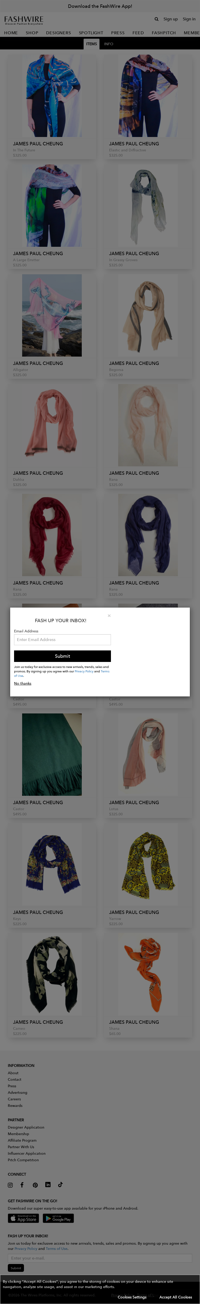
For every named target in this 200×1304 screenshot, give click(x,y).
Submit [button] (62, 656)
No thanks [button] (22, 683)
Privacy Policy (84, 671)
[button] (100, 1289)
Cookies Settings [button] (132, 1297)
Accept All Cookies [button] (175, 1297)
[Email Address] (62, 639)
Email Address (26, 631)
